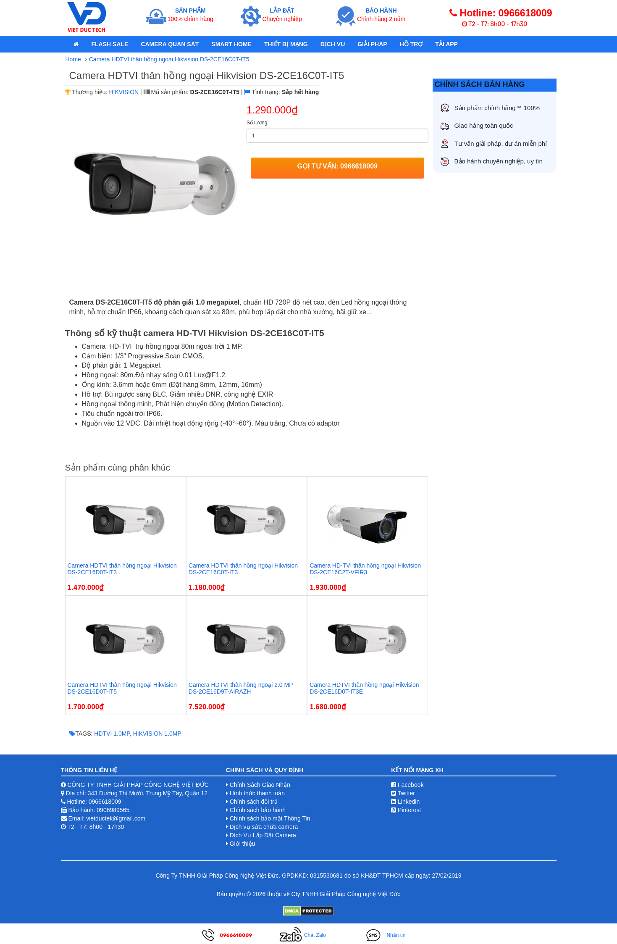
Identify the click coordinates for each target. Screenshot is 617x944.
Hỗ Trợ (411, 44)
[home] (76, 44)
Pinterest (406, 810)
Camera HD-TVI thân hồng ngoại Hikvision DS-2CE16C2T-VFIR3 (365, 568)
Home (73, 59)
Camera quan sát (170, 44)
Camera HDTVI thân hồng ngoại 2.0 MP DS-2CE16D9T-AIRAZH (241, 687)
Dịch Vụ (332, 44)
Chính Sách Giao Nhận (260, 784)
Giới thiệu (242, 843)
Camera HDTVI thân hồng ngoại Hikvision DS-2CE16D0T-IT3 (122, 568)
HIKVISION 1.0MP (157, 733)
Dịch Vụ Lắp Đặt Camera (263, 835)
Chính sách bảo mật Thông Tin (270, 818)
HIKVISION (124, 92)
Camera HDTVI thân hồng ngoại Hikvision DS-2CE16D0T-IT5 (122, 687)
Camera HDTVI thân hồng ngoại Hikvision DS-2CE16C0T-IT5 (169, 59)
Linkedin (405, 801)
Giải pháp (372, 44)
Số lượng (257, 123)
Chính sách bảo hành (258, 810)
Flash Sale (110, 44)
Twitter (403, 793)
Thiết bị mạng (286, 44)
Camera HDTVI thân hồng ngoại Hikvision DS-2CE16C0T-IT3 (243, 568)
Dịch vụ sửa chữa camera (264, 826)
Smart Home (231, 44)
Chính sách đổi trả (254, 801)
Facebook (407, 784)
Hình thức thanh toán (257, 793)
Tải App (446, 44)
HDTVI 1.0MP (112, 733)
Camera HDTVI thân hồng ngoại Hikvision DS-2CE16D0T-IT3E (364, 687)
